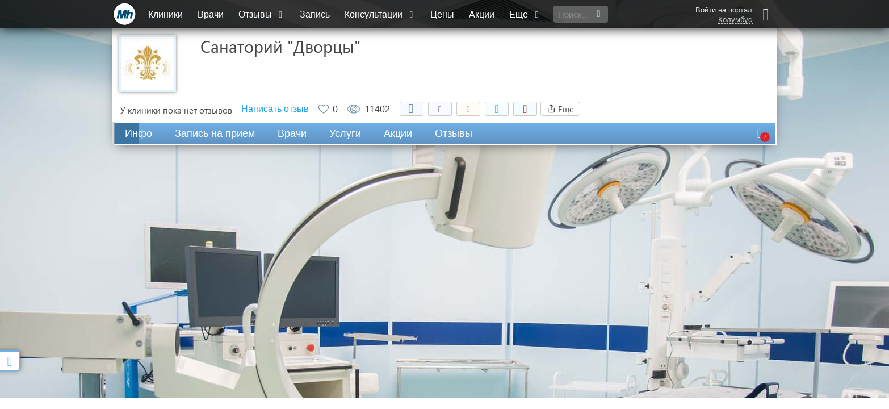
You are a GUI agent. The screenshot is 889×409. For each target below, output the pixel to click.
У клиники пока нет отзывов (176, 110)
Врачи (211, 14)
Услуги (345, 133)
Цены (442, 14)
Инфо (138, 133)
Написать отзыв (275, 109)
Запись (315, 14)
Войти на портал (723, 10)
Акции (481, 14)
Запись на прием (215, 133)
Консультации (380, 14)
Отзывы (261, 14)
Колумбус (735, 20)
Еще (525, 14)
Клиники (165, 14)
